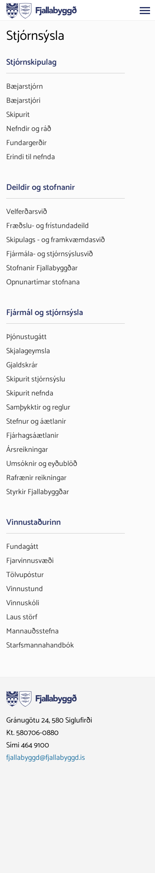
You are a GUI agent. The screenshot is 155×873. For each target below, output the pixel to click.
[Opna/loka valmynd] (144, 10)
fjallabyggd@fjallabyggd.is (45, 758)
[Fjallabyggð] (41, 10)
